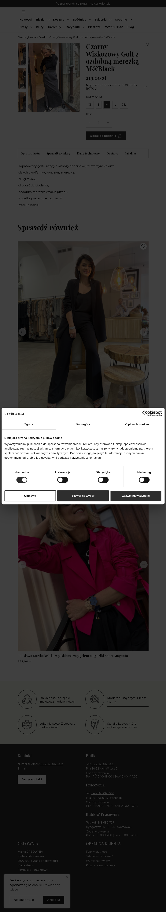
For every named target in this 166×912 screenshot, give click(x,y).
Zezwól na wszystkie (136, 495)
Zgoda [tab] (28, 424)
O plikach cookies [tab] (137, 424)
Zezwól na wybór (83, 495)
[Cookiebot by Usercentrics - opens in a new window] (145, 413)
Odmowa (30, 495)
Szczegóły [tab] (83, 424)
